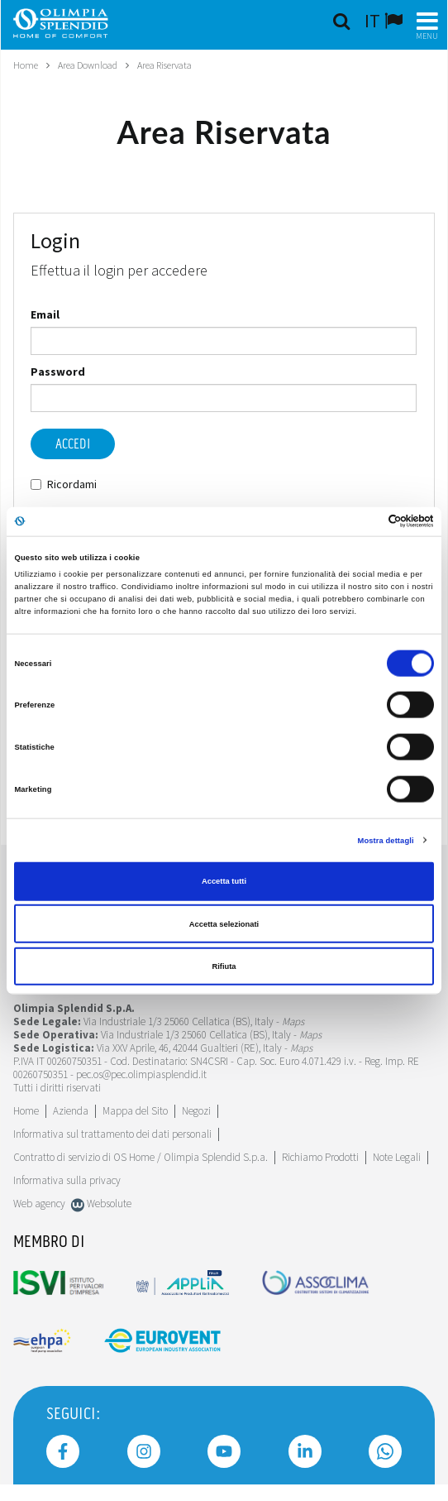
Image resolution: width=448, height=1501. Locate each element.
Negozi (196, 1111)
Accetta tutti (224, 881)
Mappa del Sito (135, 1111)
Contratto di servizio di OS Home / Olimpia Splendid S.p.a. (140, 1157)
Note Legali (397, 1157)
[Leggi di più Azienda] (70, 1111)
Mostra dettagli (386, 840)
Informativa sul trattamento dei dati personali (112, 1134)
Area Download (87, 65)
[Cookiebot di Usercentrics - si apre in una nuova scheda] (361, 521)
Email (45, 314)
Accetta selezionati (224, 923)
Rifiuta (224, 966)
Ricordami (64, 484)
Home (25, 65)
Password (58, 371)
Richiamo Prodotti (320, 1157)
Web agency (39, 1203)
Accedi (72, 444)
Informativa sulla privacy (67, 1180)
